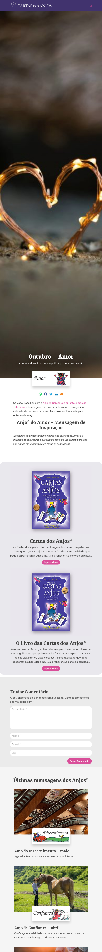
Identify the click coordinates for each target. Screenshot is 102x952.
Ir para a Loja (51, 562)
